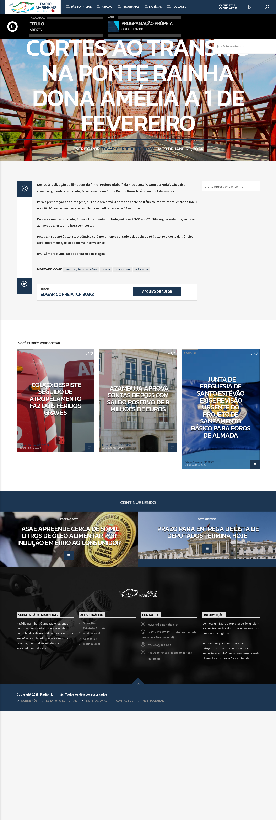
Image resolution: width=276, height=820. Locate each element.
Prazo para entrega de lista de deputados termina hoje (208, 641)
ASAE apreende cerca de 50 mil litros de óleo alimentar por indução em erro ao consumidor (69, 644)
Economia (107, 462)
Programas (130, 7)
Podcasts (179, 7)
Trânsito (141, 378)
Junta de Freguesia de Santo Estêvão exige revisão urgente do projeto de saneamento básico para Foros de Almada (220, 516)
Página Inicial (81, 7)
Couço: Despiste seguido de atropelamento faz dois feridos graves (55, 507)
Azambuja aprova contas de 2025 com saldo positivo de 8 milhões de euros (138, 507)
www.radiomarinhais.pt (163, 733)
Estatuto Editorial (95, 737)
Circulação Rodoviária (81, 378)
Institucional (91, 742)
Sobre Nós (89, 732)
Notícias (155, 7)
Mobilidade (130, 95)
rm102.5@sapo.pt (159, 754)
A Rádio (107, 7)
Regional (147, 95)
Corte (106, 378)
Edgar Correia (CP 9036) (127, 215)
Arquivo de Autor (157, 400)
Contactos (90, 747)
